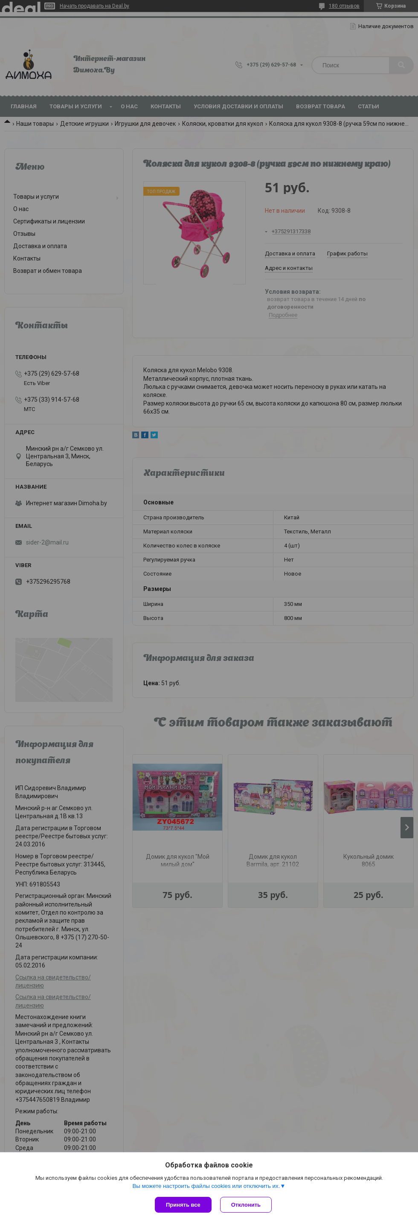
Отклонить (246, 1205)
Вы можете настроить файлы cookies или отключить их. (206, 1186)
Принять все (183, 1205)
